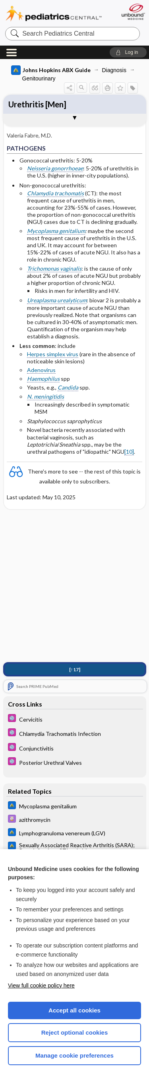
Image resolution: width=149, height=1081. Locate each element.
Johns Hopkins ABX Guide (51, 70)
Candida (68, 387)
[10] (129, 451)
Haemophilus (43, 378)
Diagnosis (114, 70)
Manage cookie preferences (74, 1055)
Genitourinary (39, 78)
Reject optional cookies (74, 1032)
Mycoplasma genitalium (56, 230)
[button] (128, 52)
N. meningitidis (45, 396)
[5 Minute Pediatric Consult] (74, 719)
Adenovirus (41, 370)
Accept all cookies (74, 1010)
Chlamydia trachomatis (55, 193)
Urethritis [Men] (37, 104)
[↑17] (74, 669)
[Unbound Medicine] (133, 12)
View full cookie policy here (41, 985)
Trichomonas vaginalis (54, 268)
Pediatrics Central (53, 14)
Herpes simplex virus (52, 354)
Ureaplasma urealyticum (57, 300)
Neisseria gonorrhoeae (55, 168)
